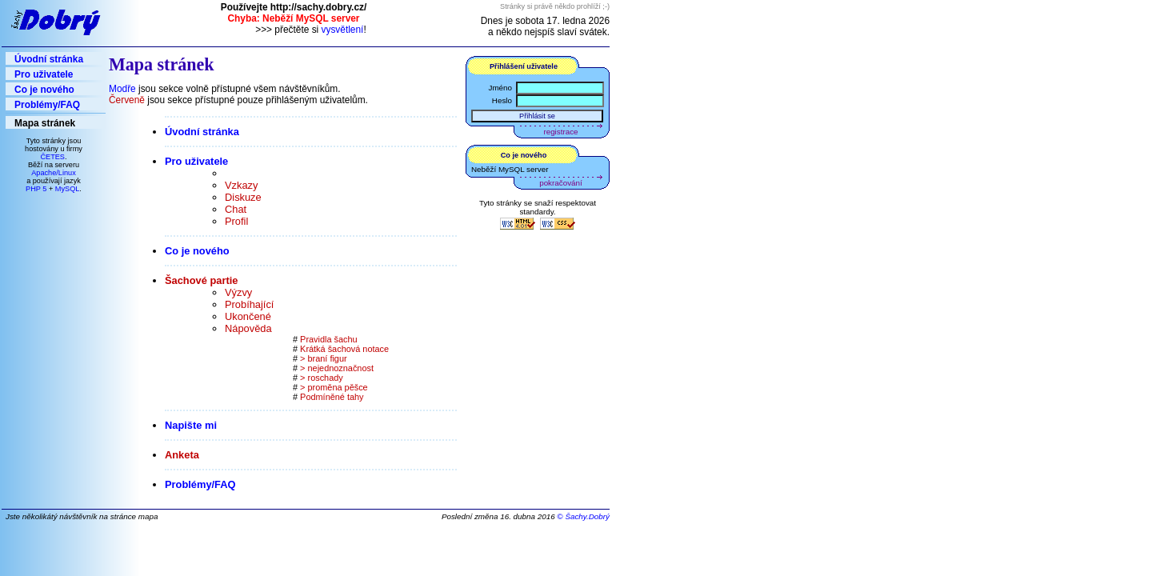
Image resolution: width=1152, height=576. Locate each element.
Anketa (183, 455)
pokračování (560, 182)
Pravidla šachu (329, 339)
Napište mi (192, 425)
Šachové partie (203, 280)
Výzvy (238, 292)
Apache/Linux (53, 173)
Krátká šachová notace (344, 349)
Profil (236, 221)
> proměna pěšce (334, 387)
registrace (561, 131)
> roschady (321, 377)
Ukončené (248, 316)
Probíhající (249, 304)
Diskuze (243, 197)
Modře (122, 88)
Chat (235, 209)
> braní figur (323, 358)
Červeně (127, 100)
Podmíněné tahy (331, 397)
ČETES (52, 157)
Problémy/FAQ (47, 104)
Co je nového (44, 89)
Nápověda (248, 328)
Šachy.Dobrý (587, 516)
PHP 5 (36, 189)
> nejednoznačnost (337, 368)
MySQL (67, 189)
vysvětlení (343, 29)
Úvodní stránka (48, 59)
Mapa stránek (44, 123)
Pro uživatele (43, 74)
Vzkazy (241, 185)
